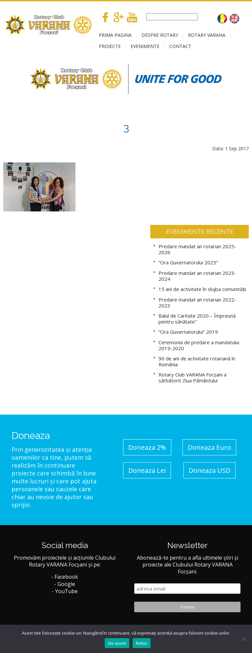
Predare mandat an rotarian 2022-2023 (197, 302)
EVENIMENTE (145, 46)
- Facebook (64, 576)
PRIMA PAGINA (115, 35)
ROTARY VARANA (206, 35)
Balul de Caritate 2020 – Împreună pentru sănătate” (197, 318)
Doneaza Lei (147, 470)
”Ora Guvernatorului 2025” (188, 262)
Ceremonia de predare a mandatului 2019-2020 (198, 345)
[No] (244, 639)
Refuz (141, 643)
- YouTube (65, 591)
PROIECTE (110, 46)
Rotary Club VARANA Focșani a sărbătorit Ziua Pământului (192, 377)
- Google (64, 584)
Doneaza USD (209, 470)
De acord (117, 643)
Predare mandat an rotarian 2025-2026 (197, 249)
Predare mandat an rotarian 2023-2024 (197, 276)
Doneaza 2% (147, 447)
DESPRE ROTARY (159, 35)
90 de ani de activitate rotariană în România (196, 361)
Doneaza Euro (209, 447)
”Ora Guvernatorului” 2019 (188, 331)
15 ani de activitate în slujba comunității (202, 289)
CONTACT (180, 46)
